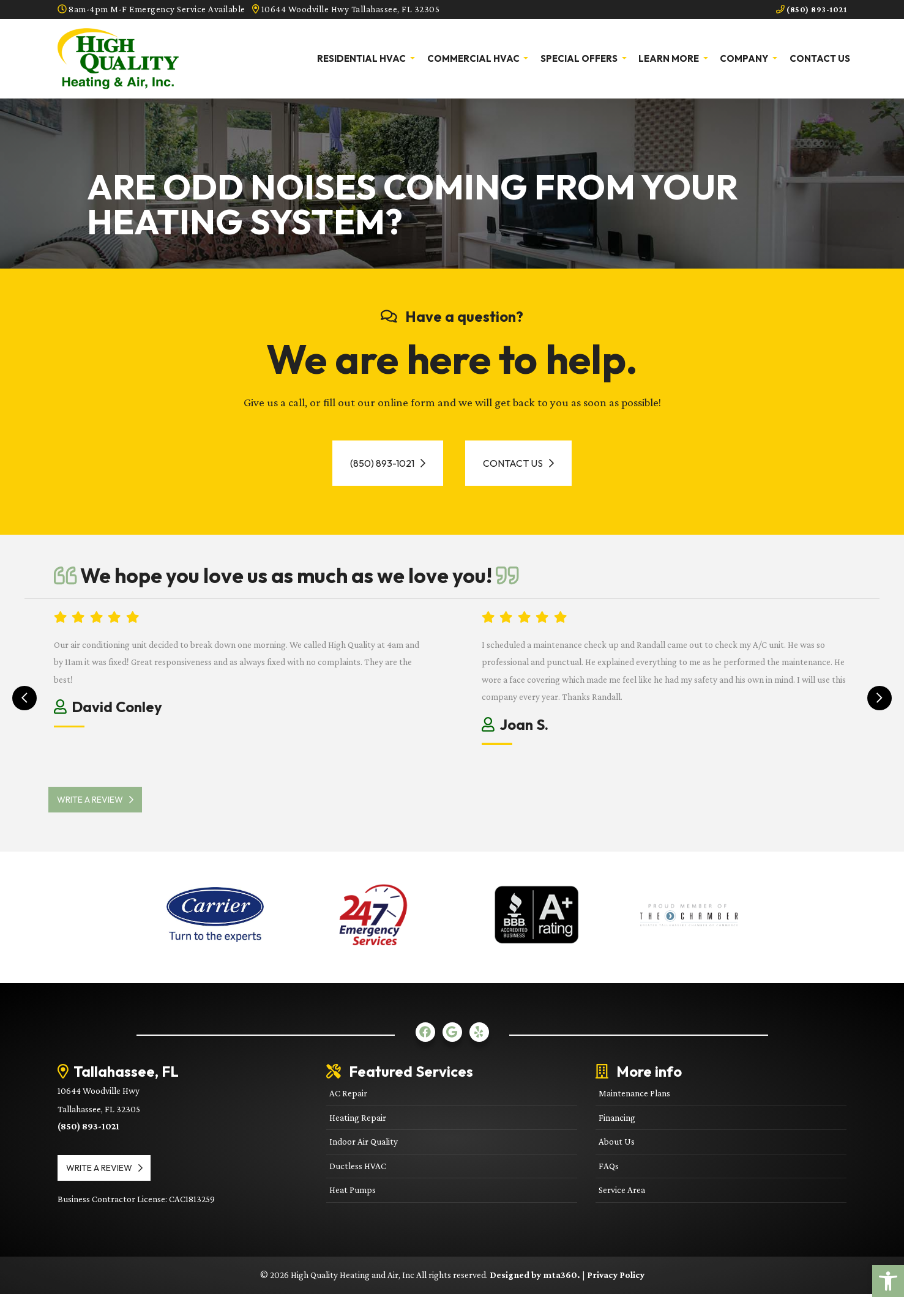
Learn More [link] (669, 58)
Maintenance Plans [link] (634, 1096)
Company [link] (745, 58)
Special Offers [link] (579, 58)
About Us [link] (617, 1144)
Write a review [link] (100, 802)
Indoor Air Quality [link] (363, 1144)
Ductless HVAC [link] (357, 1169)
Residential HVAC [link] (362, 58)
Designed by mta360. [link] (536, 1278)
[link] (888, 1281)
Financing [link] (617, 1120)
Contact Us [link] (820, 58)
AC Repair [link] (348, 1096)
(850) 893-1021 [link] (808, 9)
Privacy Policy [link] (615, 1278)
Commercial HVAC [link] (474, 58)
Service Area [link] (622, 1192)
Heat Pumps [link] (352, 1192)
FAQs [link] (609, 1169)
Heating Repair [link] (357, 1120)
